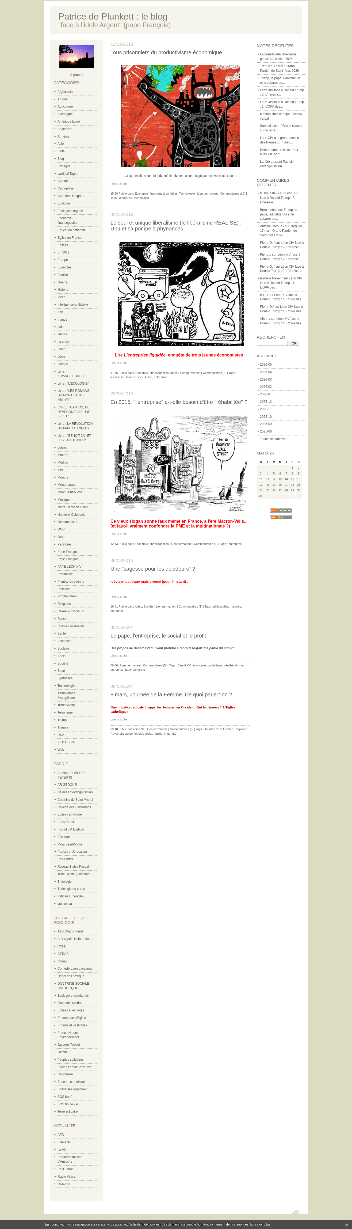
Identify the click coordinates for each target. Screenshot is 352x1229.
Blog (61, 159)
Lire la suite (118, 184)
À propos (76, 75)
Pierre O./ (267, 307)
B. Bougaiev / (269, 193)
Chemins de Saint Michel (75, 800)
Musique (64, 500)
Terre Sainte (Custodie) (74, 874)
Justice (62, 334)
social (148, 733)
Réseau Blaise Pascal (73, 866)
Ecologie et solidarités (73, 995)
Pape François (68, 552)
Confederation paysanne (75, 968)
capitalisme (215, 665)
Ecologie (64, 203)
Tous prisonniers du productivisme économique (166, 52)
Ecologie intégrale (70, 211)
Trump (62, 720)
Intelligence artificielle (73, 304)
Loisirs (62, 447)
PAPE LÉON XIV (70, 566)
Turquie (63, 727)
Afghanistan (66, 92)
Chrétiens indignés (71, 196)
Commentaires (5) (155, 665)
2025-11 (266, 409)
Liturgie (63, 364)
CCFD (62, 946)
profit (141, 669)
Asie (61, 144)
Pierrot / (265, 254)
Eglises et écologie (71, 1010)
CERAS (63, 954)
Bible (61, 151)
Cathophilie (66, 188)
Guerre (62, 282)
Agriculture (65, 106)
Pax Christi (65, 859)
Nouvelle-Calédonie (72, 515)
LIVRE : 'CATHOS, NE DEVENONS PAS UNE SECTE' (74, 411)
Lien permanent (207, 193)
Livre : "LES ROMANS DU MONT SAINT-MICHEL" (73, 395)
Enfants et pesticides (72, 1025)
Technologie (66, 686)
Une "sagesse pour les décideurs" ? (152, 569)
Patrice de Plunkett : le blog (113, 16)
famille (158, 733)
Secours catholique (71, 1082)
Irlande (62, 319)
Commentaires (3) (214, 372)
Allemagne (65, 114)
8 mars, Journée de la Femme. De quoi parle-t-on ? (171, 694)
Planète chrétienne (71, 581)
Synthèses (65, 678)
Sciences (64, 641)
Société (63, 663)
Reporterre (65, 1074)
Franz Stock (66, 822)
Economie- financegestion (152, 193)
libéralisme (117, 377)
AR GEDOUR (67, 785)
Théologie (65, 881)
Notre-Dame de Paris (73, 507)
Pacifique (64, 544)
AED (61, 1135)
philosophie (220, 606)
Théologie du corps (71, 889)
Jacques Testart (69, 1044)
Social (62, 656)
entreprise (125, 197)
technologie (141, 197)
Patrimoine (65, 574)
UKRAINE (65, 1184)
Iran (60, 312)
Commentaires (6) (181, 729)
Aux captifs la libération (74, 939)
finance (131, 377)
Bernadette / (268, 210)
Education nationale (72, 230)
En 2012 (64, 252)
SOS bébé (65, 1097)
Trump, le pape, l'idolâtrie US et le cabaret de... (278, 214)
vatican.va (65, 904)
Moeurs (63, 477)
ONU (61, 529)
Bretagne (64, 166)
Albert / (265, 319)
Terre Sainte (66, 705)
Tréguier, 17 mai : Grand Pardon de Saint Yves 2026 (281, 230)
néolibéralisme (233, 665)
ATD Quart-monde (70, 931)
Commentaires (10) (232, 193)
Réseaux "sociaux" (71, 611)
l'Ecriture (64, 837)
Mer (60, 470)
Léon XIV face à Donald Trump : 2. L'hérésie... (279, 197)
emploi (138, 733)
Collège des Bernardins (74, 807)
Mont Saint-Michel (70, 492)
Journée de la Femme (218, 729)
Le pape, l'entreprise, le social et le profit (158, 636)
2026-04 (266, 372)
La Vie (62, 1150)
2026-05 (266, 364)
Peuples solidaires (70, 1059)
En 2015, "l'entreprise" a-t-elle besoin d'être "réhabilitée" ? (178, 402)
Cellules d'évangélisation (75, 792)
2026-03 (266, 379)
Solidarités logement (72, 1089)
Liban (61, 349)
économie (199, 665)
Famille (63, 275)
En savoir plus (260, 1224)
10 (260, 479)
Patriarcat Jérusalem (72, 852)
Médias (63, 462)
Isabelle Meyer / (271, 278)
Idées (61, 297)
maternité (170, 733)
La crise (63, 342)
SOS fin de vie (68, 1104)
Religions (64, 604)
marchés (235, 606)
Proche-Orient (68, 596)
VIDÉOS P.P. (67, 742)
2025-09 (266, 424)
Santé (62, 633)
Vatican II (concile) (71, 896)
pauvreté (131, 669)
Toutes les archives (273, 439)
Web (61, 750)
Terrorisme (65, 712)
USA (61, 735)
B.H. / (264, 295)
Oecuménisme (68, 522)
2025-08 (266, 431)
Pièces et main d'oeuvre (75, 1067)
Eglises (63, 245)
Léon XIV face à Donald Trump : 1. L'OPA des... (281, 282)
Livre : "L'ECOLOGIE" (73, 383)
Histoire (63, 289)
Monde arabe (67, 485)
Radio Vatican (67, 1176)
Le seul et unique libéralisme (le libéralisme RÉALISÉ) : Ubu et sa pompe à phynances (176, 226)
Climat (62, 961)
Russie (62, 619)
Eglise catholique (70, 814)
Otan (61, 537)
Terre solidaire (68, 1111)
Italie (61, 327)
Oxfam (62, 1052)
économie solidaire (71, 1003)
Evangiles (64, 267)
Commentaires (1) (205, 543)
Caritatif (63, 181)
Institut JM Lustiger (71, 829)
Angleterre (65, 129)
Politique (64, 589)
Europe (63, 260)
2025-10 (266, 417)
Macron (63, 455)
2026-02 (266, 387)
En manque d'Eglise (72, 1018)
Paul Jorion (66, 1169)
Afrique (63, 99)
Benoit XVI (185, 665)
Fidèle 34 (64, 1142)
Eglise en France (70, 238)
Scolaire (63, 648)
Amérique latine (69, 121)
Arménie (64, 136)
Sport (61, 671)
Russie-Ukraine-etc (71, 626)
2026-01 (266, 394)
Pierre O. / (267, 243)
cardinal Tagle (67, 174)
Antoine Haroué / (272, 226)
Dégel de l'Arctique (71, 976)
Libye (61, 356)
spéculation (144, 377)
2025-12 (266, 402)
